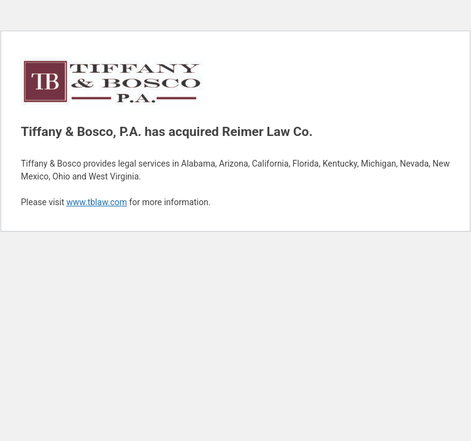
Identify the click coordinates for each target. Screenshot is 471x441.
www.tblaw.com (96, 202)
